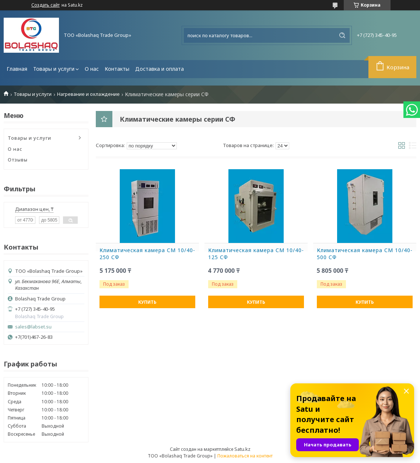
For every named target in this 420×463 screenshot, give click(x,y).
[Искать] (342, 35)
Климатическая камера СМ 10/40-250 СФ (147, 254)
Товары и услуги (53, 68)
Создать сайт (45, 5)
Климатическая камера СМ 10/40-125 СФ (256, 254)
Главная (17, 68)
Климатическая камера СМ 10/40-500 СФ (365, 254)
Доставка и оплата (159, 68)
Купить (147, 302)
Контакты (117, 68)
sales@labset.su (33, 327)
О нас (92, 68)
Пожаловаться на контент (245, 456)
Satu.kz (242, 449)
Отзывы (18, 159)
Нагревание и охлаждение (88, 94)
